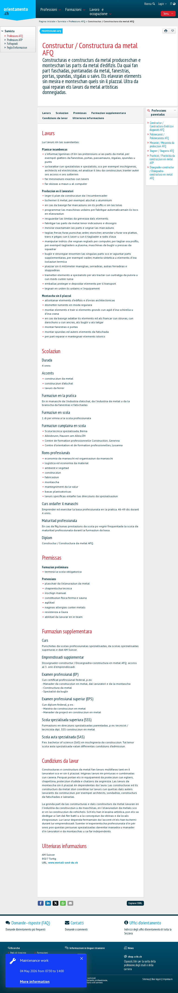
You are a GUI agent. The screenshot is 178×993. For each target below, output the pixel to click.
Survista (61, 21)
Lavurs (46, 113)
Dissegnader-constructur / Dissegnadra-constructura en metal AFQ (162, 173)
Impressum (167, 979)
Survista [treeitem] (9, 31)
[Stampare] (166, 30)
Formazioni (42, 952)
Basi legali (156, 979)
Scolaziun (62, 113)
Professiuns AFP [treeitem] (14, 40)
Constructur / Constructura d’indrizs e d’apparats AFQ (162, 126)
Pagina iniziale (47, 21)
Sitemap (146, 979)
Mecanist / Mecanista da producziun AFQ (162, 144)
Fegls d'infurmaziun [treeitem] (17, 48)
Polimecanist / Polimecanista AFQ (159, 136)
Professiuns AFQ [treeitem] (15, 36)
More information (35, 981)
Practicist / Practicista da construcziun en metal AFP (162, 159)
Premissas (79, 113)
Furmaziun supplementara (108, 113)
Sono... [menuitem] (168, 14)
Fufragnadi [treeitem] (12, 44)
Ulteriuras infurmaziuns (88, 118)
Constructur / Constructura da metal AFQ (111, 21)
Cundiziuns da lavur (55, 118)
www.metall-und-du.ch (63, 862)
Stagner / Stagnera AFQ (162, 151)
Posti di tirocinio (18, 952)
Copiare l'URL (135, 903)
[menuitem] (50, 9)
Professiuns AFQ (77, 21)
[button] (41, 903)
